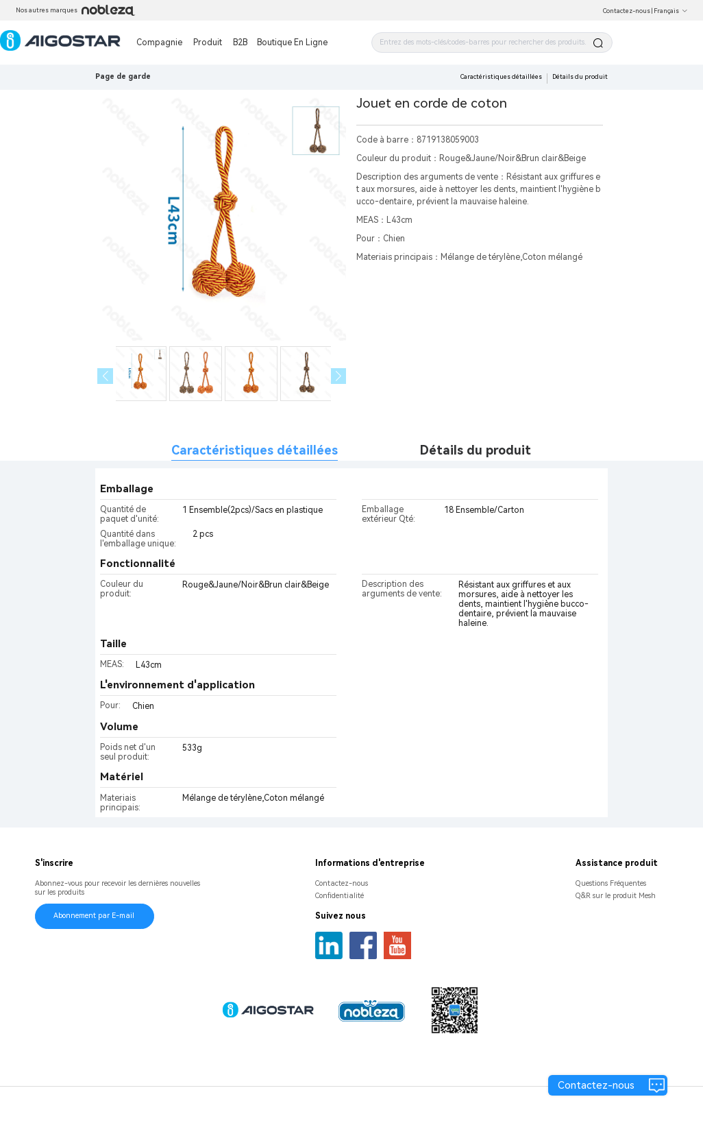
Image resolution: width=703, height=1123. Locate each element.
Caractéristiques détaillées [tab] (254, 450)
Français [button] (671, 11)
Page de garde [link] (123, 76)
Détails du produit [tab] (475, 450)
